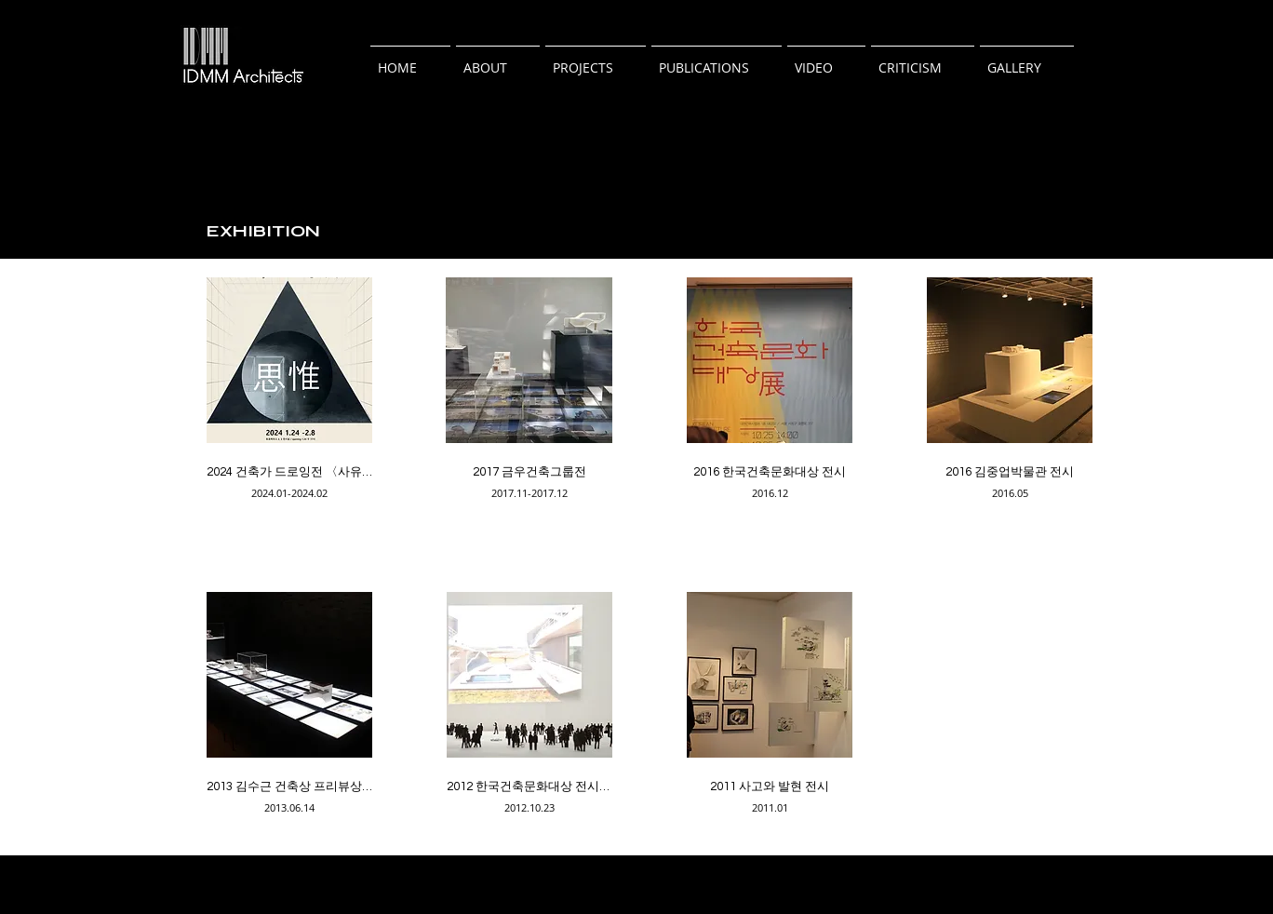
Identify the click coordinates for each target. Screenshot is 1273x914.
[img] (289, 397)
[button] (498, 60)
